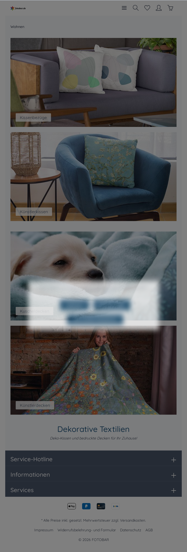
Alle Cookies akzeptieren (95, 330)
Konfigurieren (112, 315)
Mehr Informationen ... (101, 302)
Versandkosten (132, 520)
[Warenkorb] (170, 8)
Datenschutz (130, 530)
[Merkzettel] (147, 8)
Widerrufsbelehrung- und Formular (87, 530)
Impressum (43, 530)
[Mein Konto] (159, 8)
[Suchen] (136, 8)
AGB (149, 530)
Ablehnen (74, 315)
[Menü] (124, 8)
